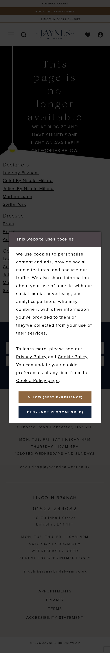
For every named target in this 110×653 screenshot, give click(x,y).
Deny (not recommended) (56, 413)
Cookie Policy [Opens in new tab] (73, 355)
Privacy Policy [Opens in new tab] (31, 355)
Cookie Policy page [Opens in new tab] (37, 379)
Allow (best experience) (56, 396)
